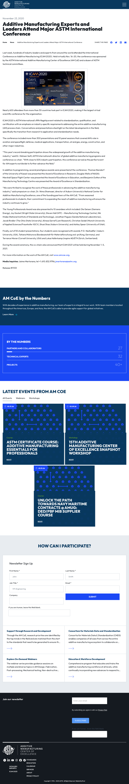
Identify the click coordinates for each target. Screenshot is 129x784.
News (12, 42)
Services (30, 769)
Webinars (20, 398)
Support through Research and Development (29, 631)
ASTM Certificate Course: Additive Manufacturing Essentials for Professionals (32, 447)
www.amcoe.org (61, 255)
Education (31, 763)
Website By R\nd (80, 781)
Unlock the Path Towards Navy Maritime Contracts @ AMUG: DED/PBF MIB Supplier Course (62, 507)
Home (5, 42)
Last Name (70, 571)
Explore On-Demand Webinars (22, 659)
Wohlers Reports (13, 767)
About (29, 773)
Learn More (8, 314)
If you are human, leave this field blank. (24, 607)
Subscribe (80, 720)
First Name (14, 571)
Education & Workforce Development (87, 659)
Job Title (13, 583)
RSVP (9, 460)
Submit (92, 596)
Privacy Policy (103, 710)
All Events (7, 398)
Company (13, 595)
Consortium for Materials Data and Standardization (94, 631)
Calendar (31, 766)
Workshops (34, 398)
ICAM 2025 (13, 771)
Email (68, 583)
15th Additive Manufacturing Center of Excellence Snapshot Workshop (94, 447)
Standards (31, 760)
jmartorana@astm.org (65, 261)
